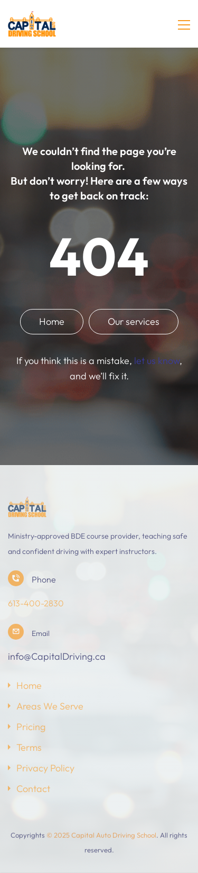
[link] (27, 503)
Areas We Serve (49, 706)
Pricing (30, 727)
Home (29, 685)
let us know (157, 360)
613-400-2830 (36, 603)
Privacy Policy (45, 768)
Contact (33, 789)
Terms (29, 747)
